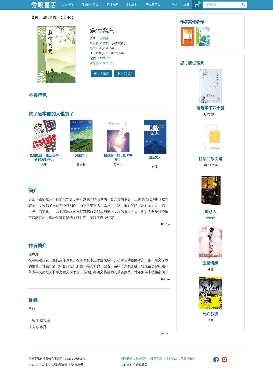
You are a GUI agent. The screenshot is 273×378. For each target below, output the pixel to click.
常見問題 (156, 358)
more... (166, 224)
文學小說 (67, 18)
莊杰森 (104, 38)
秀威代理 (114, 4)
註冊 (186, 4)
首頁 (34, 18)
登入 (175, 4)
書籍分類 (69, 4)
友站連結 (133, 4)
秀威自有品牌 (91, 4)
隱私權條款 (188, 358)
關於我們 (126, 358)
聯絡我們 (141, 358)
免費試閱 (124, 73)
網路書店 (49, 18)
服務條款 (171, 358)
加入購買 (101, 73)
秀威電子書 (153, 4)
